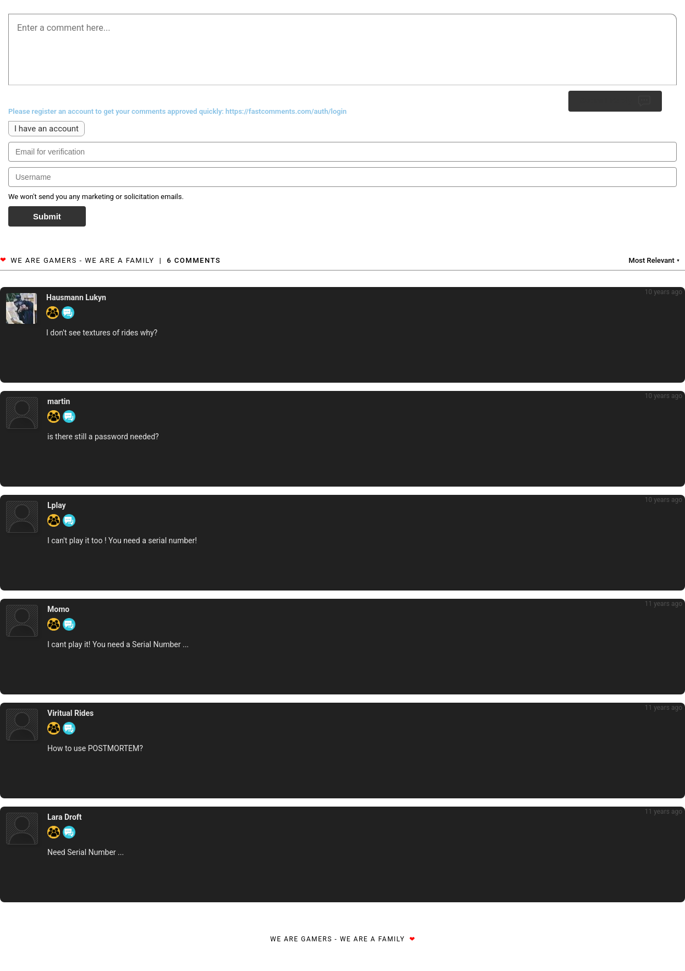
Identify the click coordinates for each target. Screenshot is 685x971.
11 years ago (663, 604)
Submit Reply (615, 101)
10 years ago (663, 292)
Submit (47, 216)
